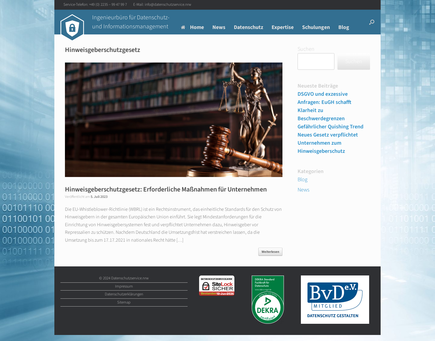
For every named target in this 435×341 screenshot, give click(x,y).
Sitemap (123, 302)
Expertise (283, 27)
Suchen (306, 49)
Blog (343, 27)
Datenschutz (248, 27)
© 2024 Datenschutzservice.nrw (124, 278)
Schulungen (316, 27)
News (218, 27)
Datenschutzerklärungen (124, 294)
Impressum (124, 286)
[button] (372, 22)
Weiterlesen (270, 251)
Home (192, 27)
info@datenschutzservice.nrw (168, 4)
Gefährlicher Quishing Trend (330, 126)
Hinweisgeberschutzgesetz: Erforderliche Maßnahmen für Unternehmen (166, 189)
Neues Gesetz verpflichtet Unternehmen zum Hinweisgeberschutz (328, 143)
